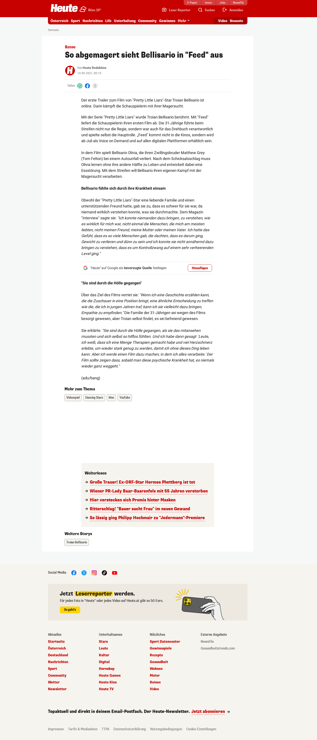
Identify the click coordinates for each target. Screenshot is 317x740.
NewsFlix (207, 642)
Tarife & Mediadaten (82, 729)
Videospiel (73, 398)
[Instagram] (94, 572)
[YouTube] (114, 572)
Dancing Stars (94, 398)
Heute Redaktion (94, 68)
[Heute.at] (64, 8)
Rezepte (156, 655)
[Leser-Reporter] (176, 10)
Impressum (56, 729)
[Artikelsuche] (206, 10)
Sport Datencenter (165, 642)
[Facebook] (87, 86)
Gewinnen (167, 21)
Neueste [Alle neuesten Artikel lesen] (236, 21)
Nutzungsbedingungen (166, 729)
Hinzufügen (200, 268)
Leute (103, 648)
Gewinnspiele (161, 648)
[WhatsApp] (79, 86)
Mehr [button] (182, 21)
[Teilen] (95, 85)
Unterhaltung (125, 21)
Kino (111, 398)
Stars (103, 642)
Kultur (104, 655)
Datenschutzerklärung (130, 729)
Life (108, 21)
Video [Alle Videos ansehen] (222, 21)
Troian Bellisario (76, 542)
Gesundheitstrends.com (218, 648)
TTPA (105, 729)
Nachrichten (93, 21)
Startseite (53, 30)
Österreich (59, 21)
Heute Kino (108, 682)
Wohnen (156, 669)
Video (154, 689)
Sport (75, 21)
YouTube (124, 398)
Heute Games (110, 675)
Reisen (155, 682)
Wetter (54, 682)
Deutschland (58, 655)
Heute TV (106, 689)
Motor (155, 675)
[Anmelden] (232, 10)
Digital (104, 662)
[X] (84, 572)
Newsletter (57, 689)
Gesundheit (159, 662)
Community (147, 21)
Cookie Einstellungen (201, 729)
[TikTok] (104, 572)
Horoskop (106, 669)
